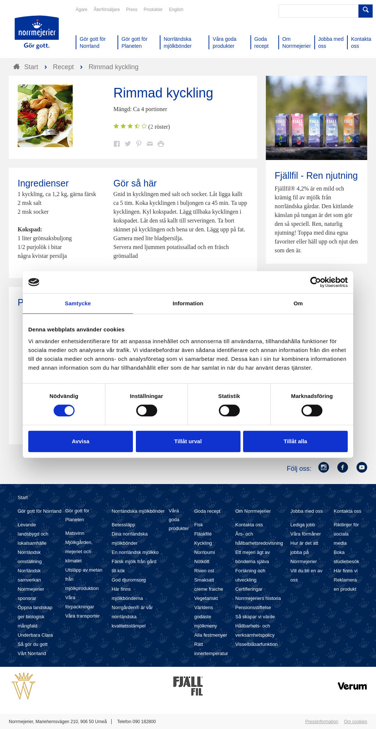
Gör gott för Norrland (39, 511)
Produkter (153, 9)
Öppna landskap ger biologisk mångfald (35, 617)
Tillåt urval (188, 441)
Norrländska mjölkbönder (138, 511)
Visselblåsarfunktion (256, 644)
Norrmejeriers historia (258, 598)
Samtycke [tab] (78, 303)
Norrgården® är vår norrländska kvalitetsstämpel (132, 617)
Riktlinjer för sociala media (346, 534)
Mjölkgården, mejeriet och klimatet (79, 551)
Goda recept (207, 511)
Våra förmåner (305, 534)
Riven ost (204, 570)
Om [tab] (298, 303)
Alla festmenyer (210, 635)
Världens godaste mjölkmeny (205, 617)
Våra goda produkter (179, 519)
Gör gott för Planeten (77, 515)
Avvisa (81, 441)
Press (131, 9)
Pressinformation (321, 721)
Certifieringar (249, 589)
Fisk (198, 524)
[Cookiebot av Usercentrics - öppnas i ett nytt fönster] (315, 282)
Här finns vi (346, 570)
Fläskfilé (203, 534)
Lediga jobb (302, 524)
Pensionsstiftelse (253, 607)
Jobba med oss (306, 511)
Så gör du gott (33, 644)
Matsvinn (74, 533)
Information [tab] (188, 303)
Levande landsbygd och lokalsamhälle (33, 534)
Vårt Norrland (32, 653)
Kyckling (203, 543)
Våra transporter (82, 616)
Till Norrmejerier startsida (37, 32)
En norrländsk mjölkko (135, 552)
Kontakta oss (249, 524)
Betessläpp (123, 524)
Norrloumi (204, 552)
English (176, 9)
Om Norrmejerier (253, 511)
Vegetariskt (206, 598)
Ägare (81, 9)
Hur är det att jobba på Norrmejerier (304, 552)
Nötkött (201, 561)
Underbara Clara (35, 635)
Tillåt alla (295, 441)
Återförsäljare (107, 9)
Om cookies (355, 721)
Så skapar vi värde (255, 616)
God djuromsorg (129, 580)
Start (23, 497)
